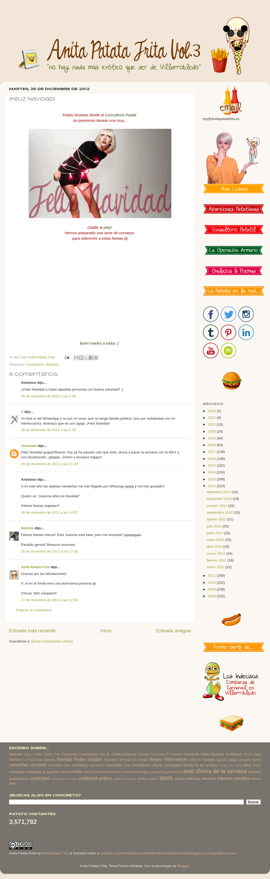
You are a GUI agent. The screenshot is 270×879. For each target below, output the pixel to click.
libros (248, 765)
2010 (212, 583)
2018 (212, 445)
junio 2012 (215, 533)
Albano (28, 754)
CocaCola (69, 754)
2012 (212, 486)
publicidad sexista (124, 778)
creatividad (113, 765)
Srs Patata (140, 760)
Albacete (16, 754)
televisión (208, 779)
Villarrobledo (175, 759)
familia (188, 765)
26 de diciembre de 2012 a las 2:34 (48, 430)
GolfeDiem (233, 754)
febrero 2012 (217, 560)
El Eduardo (174, 754)
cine (67, 765)
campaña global (249, 760)
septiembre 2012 (220, 512)
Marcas (49, 760)
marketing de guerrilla (42, 772)
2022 (212, 418)
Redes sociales (88, 759)
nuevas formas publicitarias (102, 772)
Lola (39, 760)
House (248, 754)
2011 (212, 576)
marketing (16, 772)
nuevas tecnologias (135, 772)
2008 (212, 596)
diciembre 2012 (219, 492)
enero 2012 (216, 567)
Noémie (27, 528)
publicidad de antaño (64, 778)
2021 (212, 424)
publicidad (39, 778)
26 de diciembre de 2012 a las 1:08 (48, 396)
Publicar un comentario (34, 610)
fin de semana (206, 765)
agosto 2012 (217, 519)
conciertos (80, 765)
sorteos (153, 779)
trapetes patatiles (234, 778)
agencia (221, 760)
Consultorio (35, 364)
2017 (212, 452)
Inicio (106, 630)
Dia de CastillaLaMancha (118, 754)
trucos (256, 779)
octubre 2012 (217, 506)
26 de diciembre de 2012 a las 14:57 (49, 512)
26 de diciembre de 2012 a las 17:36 (49, 551)
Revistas (111, 760)
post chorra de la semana (215, 771)
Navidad (52, 364)
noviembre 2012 (220, 499)
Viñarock (195, 760)
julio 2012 (215, 526)
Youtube (208, 760)
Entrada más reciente (32, 630)
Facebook (191, 754)
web (12, 783)
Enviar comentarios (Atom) (52, 641)
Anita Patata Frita (35, 567)
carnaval (38, 764)
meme (65, 772)
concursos (96, 765)
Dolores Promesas (151, 754)
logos (257, 765)
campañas (19, 764)
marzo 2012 (216, 553)
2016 (212, 459)
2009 (212, 589)
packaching (158, 772)
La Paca (29, 760)
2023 (212, 411)
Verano (155, 759)
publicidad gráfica (95, 778)
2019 (212, 438)
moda (76, 771)
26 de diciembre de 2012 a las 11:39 (49, 464)
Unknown (29, 446)
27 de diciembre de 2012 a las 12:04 (49, 600)
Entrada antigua (173, 630)
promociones (19, 779)
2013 (212, 479)
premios (254, 772)
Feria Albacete (212, 754)
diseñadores (141, 765)
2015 (212, 465)
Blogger (183, 866)
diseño (158, 765)
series (141, 779)
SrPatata (125, 760)
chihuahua (55, 765)
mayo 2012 (216, 540)
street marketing (187, 779)
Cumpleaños (88, 754)
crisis (127, 765)
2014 (212, 472)
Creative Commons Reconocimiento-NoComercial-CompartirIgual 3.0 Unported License (168, 853)
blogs (232, 760)
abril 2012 (215, 546)
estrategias (173, 765)
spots (166, 778)
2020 (212, 431)
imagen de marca (230, 765)
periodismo (174, 772)
